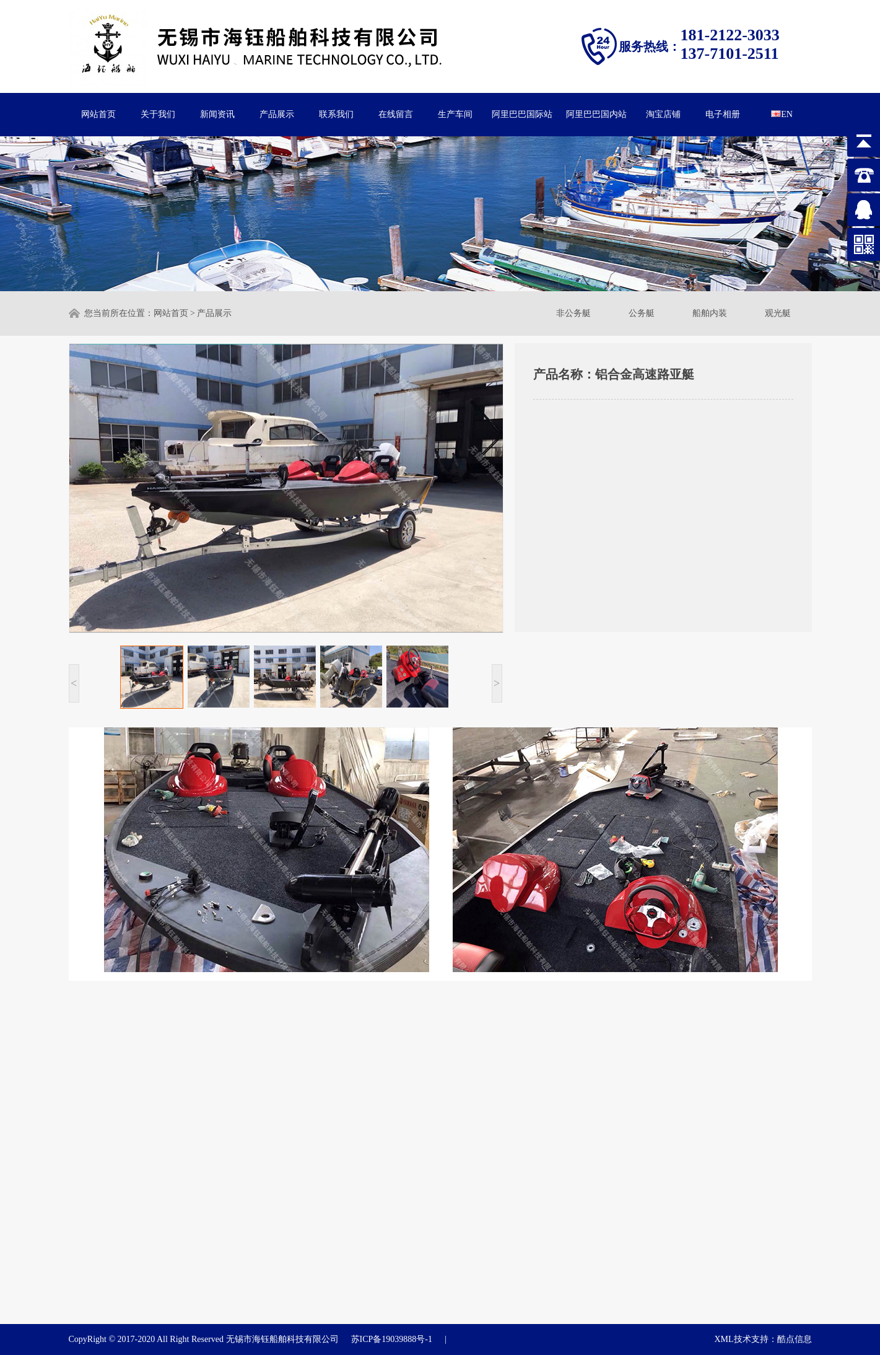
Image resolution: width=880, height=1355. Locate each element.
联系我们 (336, 114)
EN (782, 114)
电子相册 (722, 114)
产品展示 (276, 114)
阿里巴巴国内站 (596, 114)
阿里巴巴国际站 (522, 114)
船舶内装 (709, 313)
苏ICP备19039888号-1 (391, 1339)
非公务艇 (573, 313)
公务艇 (642, 313)
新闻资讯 (217, 114)
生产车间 (455, 114)
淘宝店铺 (663, 114)
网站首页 (98, 114)
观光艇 (778, 313)
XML (723, 1339)
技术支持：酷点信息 (773, 1339)
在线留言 (395, 114)
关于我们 (158, 114)
